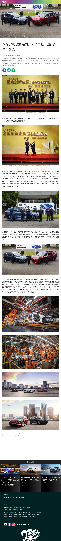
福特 (12, 435)
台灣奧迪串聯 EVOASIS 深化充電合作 (14, 510)
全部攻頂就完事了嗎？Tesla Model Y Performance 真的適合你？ (21, 514)
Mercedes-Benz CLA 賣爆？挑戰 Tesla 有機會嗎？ (17, 507)
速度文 (7, 40)
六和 (18, 435)
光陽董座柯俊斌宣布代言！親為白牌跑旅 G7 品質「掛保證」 (20, 516)
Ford (5, 435)
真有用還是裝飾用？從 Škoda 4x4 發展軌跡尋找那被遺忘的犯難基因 (22, 512)
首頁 (3, 40)
